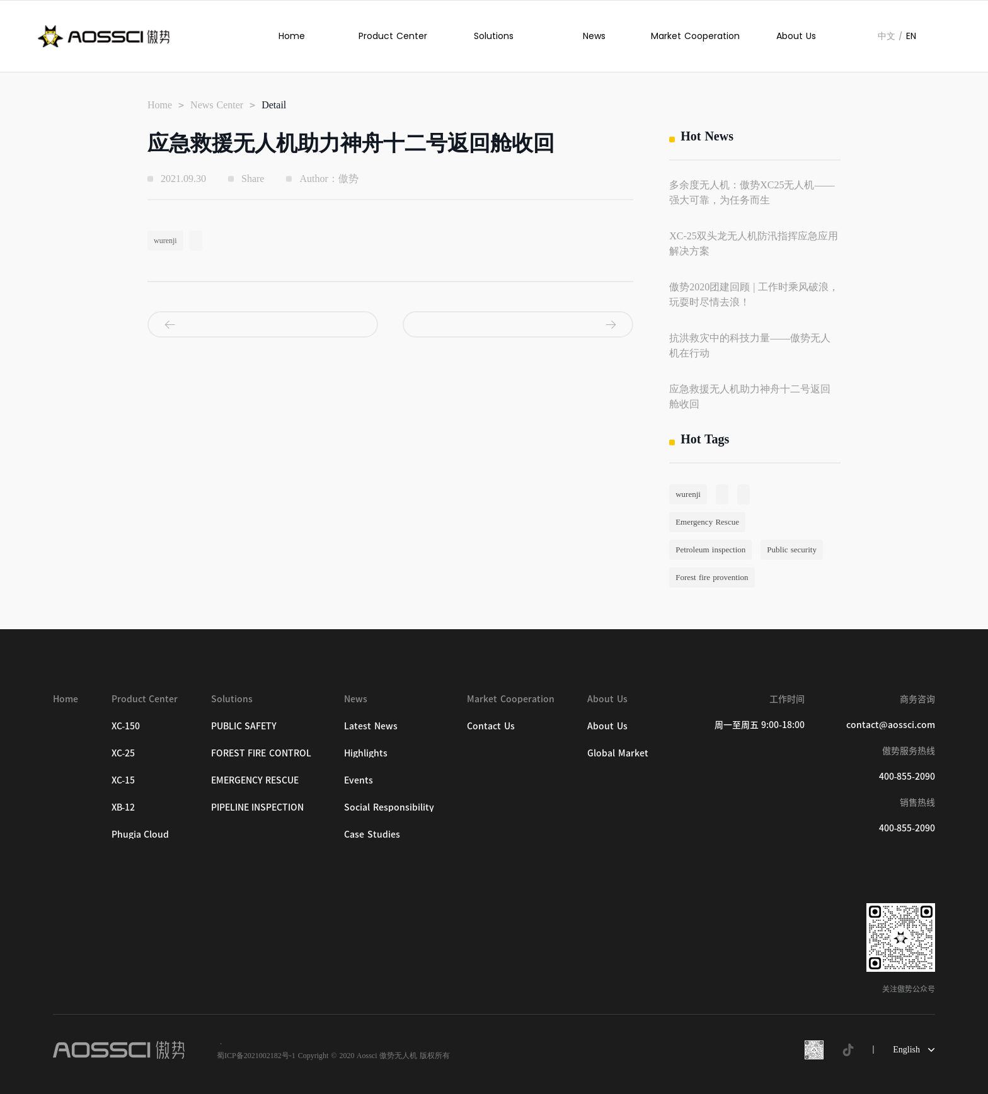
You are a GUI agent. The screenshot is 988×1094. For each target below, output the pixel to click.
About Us (796, 35)
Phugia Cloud (140, 834)
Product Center (393, 35)
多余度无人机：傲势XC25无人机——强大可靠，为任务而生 (751, 192)
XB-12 (123, 807)
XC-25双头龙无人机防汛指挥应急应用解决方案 (753, 243)
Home (292, 35)
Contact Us (491, 726)
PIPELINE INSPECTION (257, 807)
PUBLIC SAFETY (244, 726)
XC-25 (123, 753)
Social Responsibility (389, 807)
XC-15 (123, 780)
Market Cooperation (695, 35)
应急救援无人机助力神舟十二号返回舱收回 (749, 396)
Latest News (371, 726)
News (594, 35)
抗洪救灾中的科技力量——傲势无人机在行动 (749, 345)
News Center (216, 105)
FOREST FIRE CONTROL (261, 753)
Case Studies (372, 834)
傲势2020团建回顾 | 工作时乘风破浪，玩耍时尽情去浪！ (754, 294)
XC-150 (126, 726)
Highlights (366, 753)
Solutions (494, 35)
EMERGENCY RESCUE (255, 780)
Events (358, 780)
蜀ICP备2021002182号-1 (256, 1055)
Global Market (617, 753)
